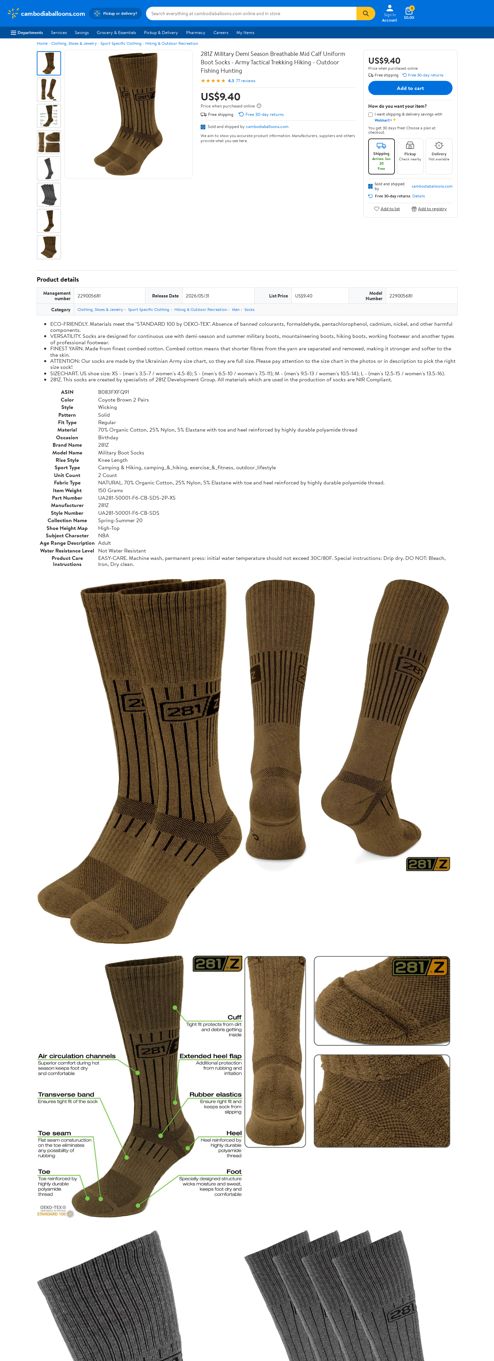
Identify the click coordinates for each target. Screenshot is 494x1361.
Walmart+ (114, 1287)
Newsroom (17, 1277)
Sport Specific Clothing (121, 43)
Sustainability (19, 1296)
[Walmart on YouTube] (428, 1292)
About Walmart (21, 1259)
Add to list (387, 209)
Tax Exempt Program (222, 1305)
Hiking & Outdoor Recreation (171, 43)
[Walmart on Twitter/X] (415, 1292)
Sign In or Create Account (184, 1228)
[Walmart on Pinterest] (440, 1292)
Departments (27, 32)
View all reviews (59, 1143)
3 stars (118, 1110)
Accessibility (215, 1287)
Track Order (281, 1228)
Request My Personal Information (333, 1287)
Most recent (72, 1165)
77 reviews (245, 80)
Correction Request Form (72, 1047)
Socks (249, 309)
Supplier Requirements (28, 1305)
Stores (111, 1268)
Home (42, 43)
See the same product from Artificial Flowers (413, 833)
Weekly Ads (323, 1228)
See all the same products (432, 1004)
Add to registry (429, 209)
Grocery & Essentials (116, 32)
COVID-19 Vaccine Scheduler (231, 1259)
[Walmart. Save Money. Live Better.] (46, 13)
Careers (220, 32)
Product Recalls (218, 1296)
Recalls (209, 1277)
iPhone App (411, 1259)
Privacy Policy (314, 1268)
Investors (15, 1287)
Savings (82, 32)
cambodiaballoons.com (267, 126)
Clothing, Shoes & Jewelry (74, 43)
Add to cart (410, 88)
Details (418, 196)
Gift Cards (114, 1296)
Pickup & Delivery (161, 32)
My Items (245, 32)
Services (59, 32)
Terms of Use (313, 1259)
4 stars (118, 1103)
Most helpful (153, 1165)
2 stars (118, 1117)
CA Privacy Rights (318, 1277)
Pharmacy (195, 32)
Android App (412, 1268)
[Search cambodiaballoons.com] (251, 13)
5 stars (118, 1095)
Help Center (240, 1228)
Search (445, 1165)
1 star (119, 1125)
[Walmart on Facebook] (403, 1292)
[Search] (365, 13)
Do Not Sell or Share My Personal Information (344, 1296)
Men (235, 309)
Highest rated (113, 1165)
